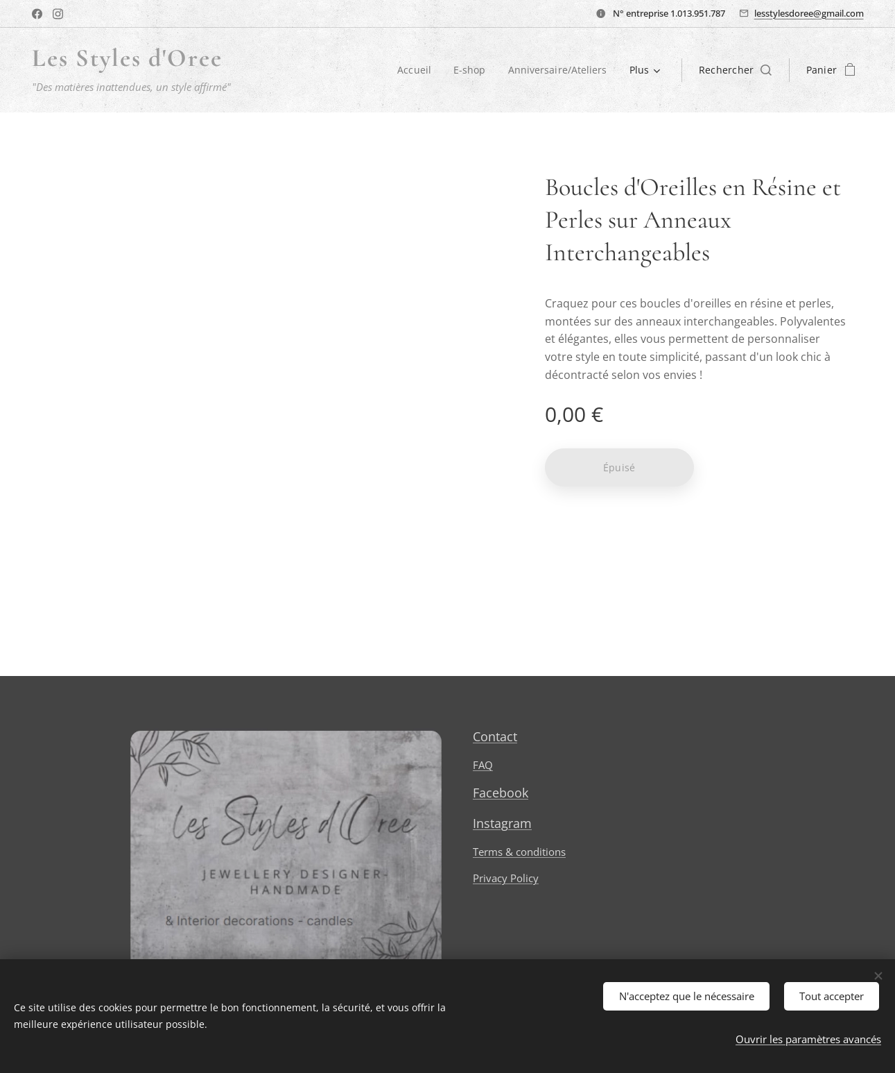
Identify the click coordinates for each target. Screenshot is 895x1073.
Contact (494, 736)
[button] (735, 70)
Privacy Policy (505, 879)
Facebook (500, 793)
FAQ (482, 765)
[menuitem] (414, 70)
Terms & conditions (518, 852)
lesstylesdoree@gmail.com (809, 13)
